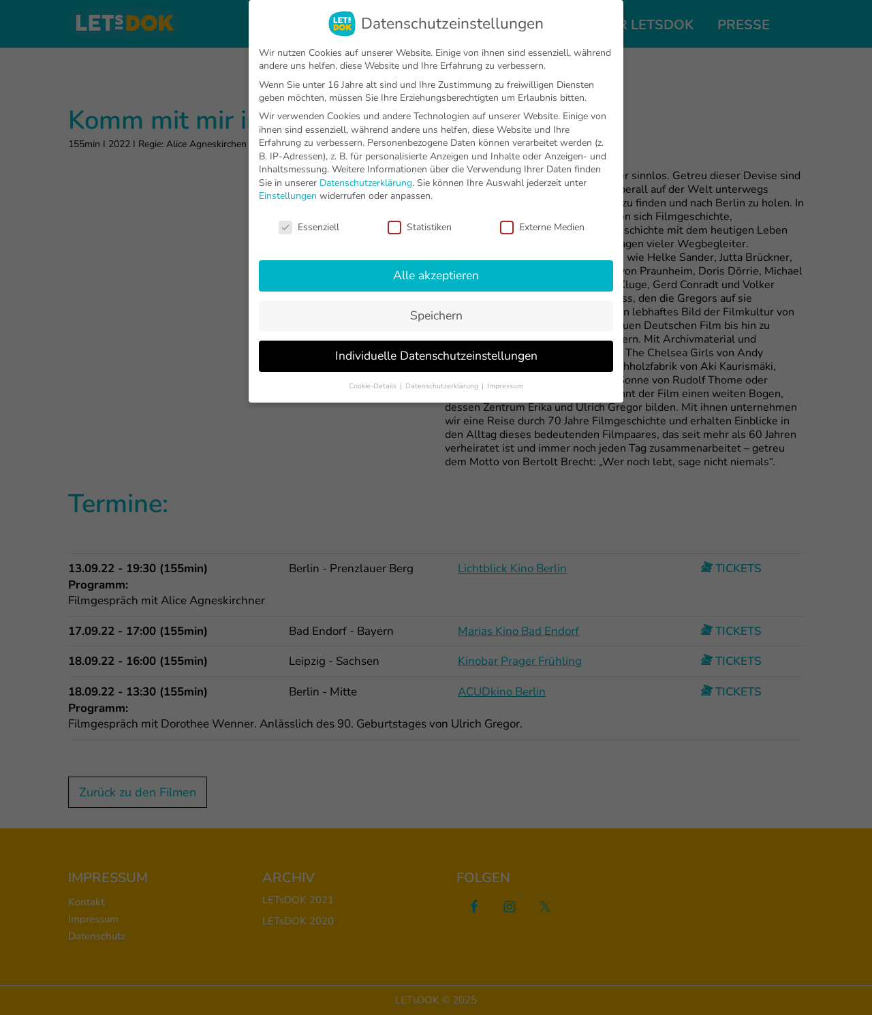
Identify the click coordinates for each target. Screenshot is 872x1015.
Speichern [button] (436, 315)
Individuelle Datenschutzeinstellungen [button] (436, 355)
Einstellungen (288, 195)
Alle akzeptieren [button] (436, 275)
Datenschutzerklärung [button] (442, 386)
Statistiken (420, 227)
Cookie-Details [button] (374, 386)
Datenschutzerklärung (366, 182)
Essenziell (309, 227)
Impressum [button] (505, 386)
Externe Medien (542, 227)
